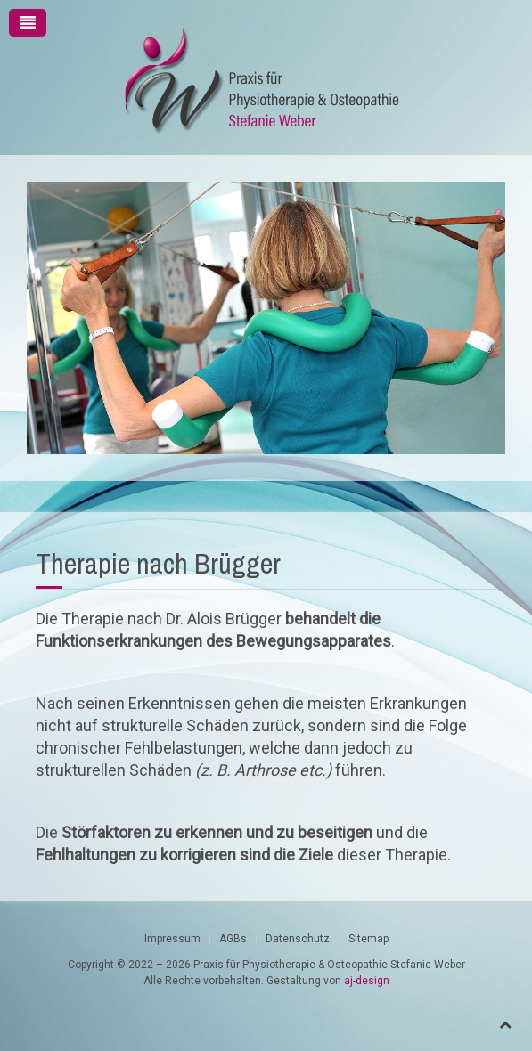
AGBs (233, 939)
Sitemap (368, 939)
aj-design (366, 980)
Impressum (172, 939)
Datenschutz (298, 939)
